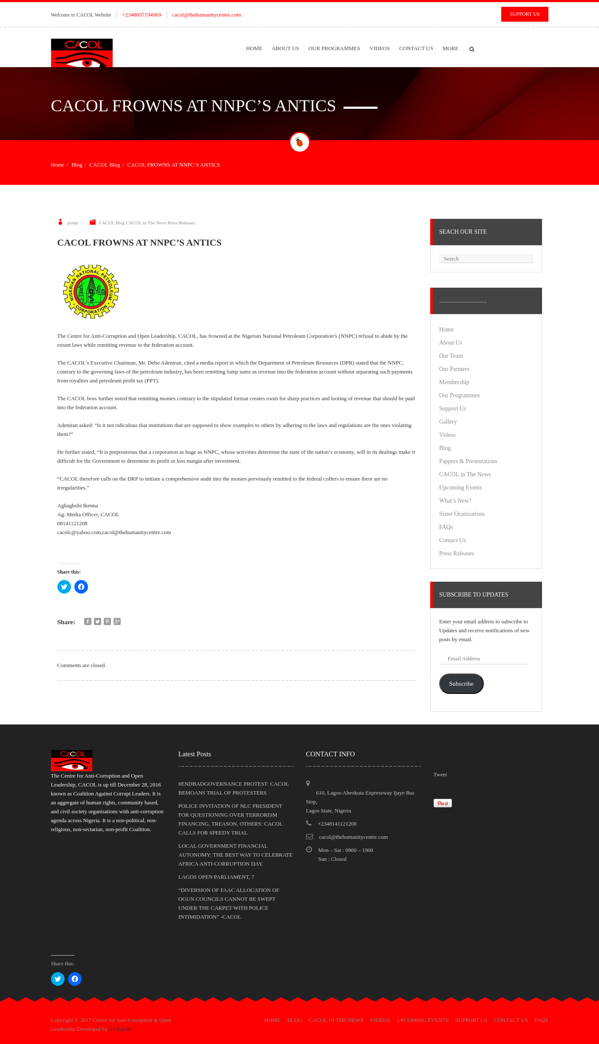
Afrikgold (120, 1029)
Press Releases (181, 222)
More (451, 48)
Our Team (451, 356)
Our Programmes (335, 48)
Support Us (524, 14)
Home (254, 48)
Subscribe (461, 683)
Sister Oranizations (462, 514)
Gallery (448, 422)
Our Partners (454, 369)
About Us (285, 48)
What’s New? (455, 501)
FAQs (446, 527)
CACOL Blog (104, 164)
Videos (379, 48)
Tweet (440, 774)
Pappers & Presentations (468, 461)
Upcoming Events (460, 487)
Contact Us (416, 48)
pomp (72, 222)
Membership (454, 382)
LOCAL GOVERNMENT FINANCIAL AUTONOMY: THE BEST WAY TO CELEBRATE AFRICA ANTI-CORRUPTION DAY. (236, 855)
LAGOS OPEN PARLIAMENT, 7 (216, 877)
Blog (76, 164)
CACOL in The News (146, 222)
